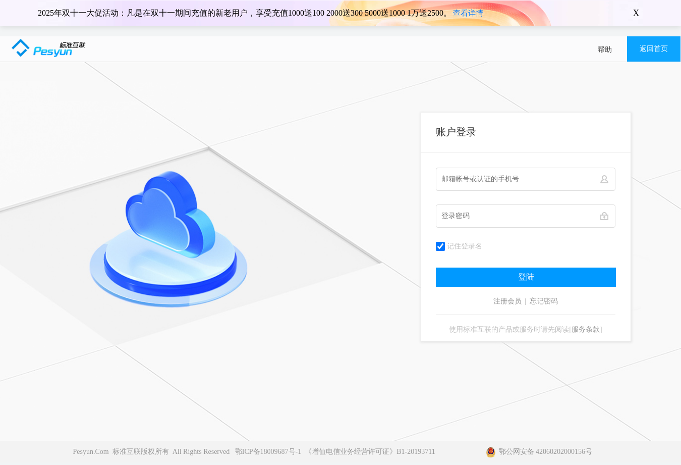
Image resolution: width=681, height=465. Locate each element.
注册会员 (507, 301)
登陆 (526, 277)
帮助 (605, 50)
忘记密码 (544, 301)
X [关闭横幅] (636, 13)
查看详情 (468, 13)
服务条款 (586, 329)
